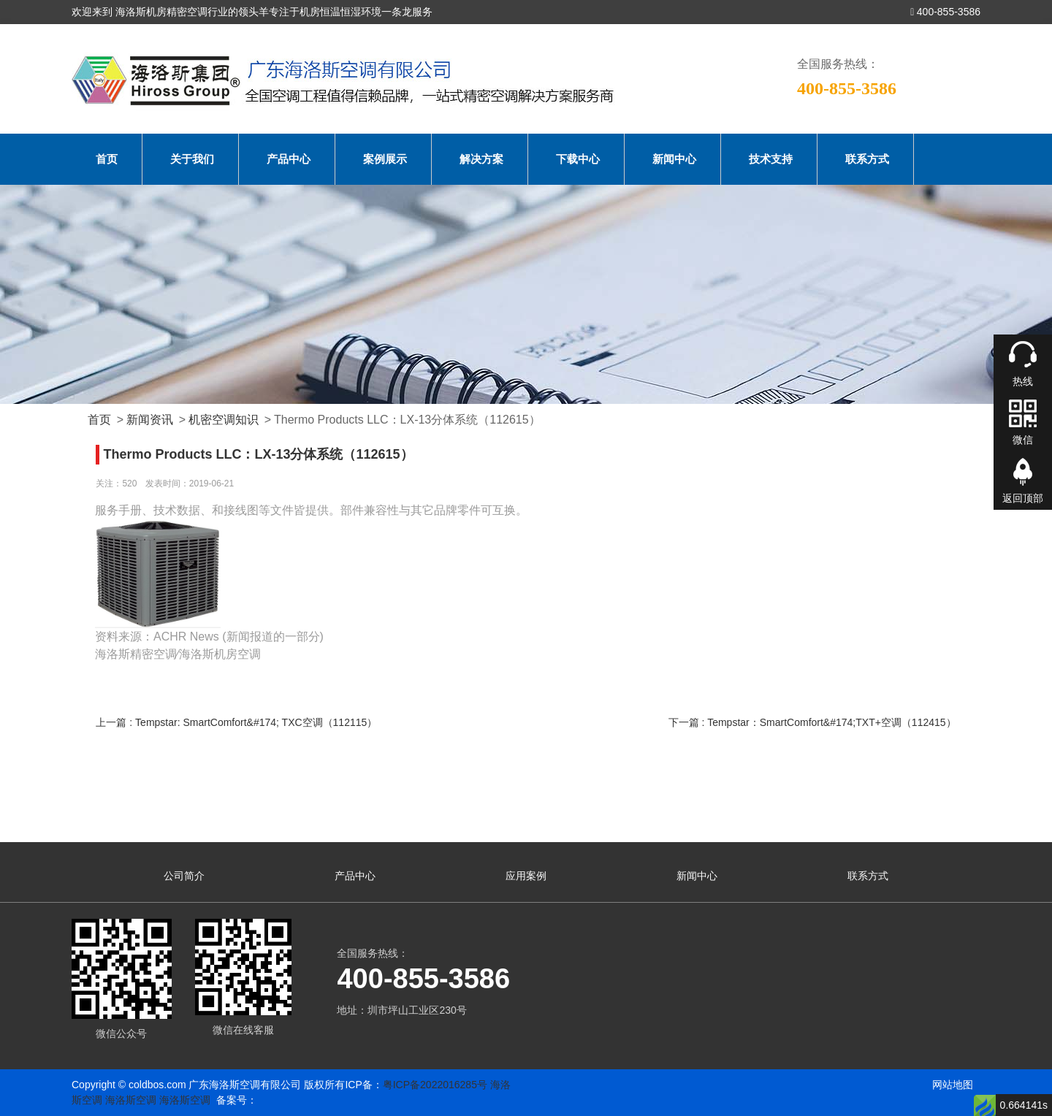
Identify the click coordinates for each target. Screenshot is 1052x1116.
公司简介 (184, 876)
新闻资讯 (149, 419)
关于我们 (192, 159)
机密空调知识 (223, 419)
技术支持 (771, 159)
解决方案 (481, 159)
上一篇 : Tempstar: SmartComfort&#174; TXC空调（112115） (236, 722)
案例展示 (385, 159)
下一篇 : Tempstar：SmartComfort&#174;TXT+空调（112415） (812, 722)
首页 (107, 159)
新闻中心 (674, 159)
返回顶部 (1022, 498)
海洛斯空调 (130, 1100)
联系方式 (867, 159)
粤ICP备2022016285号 (435, 1084)
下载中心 (578, 159)
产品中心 (288, 159)
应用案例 (526, 876)
